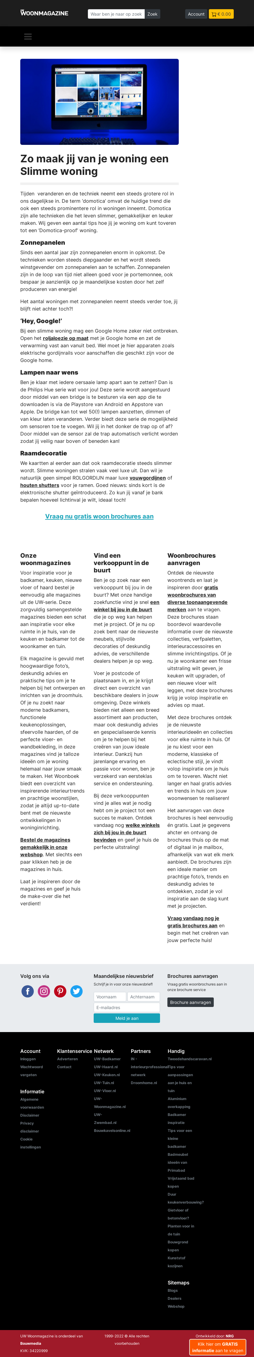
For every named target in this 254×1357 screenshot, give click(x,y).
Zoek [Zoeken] (152, 14)
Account (196, 14)
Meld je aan (127, 1018)
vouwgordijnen (148, 478)
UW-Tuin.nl (104, 1082)
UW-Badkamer (107, 1059)
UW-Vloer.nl (105, 1090)
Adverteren (67, 1059)
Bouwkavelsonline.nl (112, 1130)
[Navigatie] (28, 36)
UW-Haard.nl (106, 1067)
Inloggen (28, 1059)
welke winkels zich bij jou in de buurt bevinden (127, 832)
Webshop (176, 1306)
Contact (64, 1067)
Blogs (173, 1290)
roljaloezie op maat (65, 338)
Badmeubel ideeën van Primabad (178, 1162)
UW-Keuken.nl (107, 1074)
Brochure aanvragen (190, 1002)
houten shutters (39, 485)
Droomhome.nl (144, 1082)
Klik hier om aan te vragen (217, 1347)
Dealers (175, 1298)
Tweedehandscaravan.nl (190, 1059)
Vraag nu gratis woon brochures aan (99, 516)
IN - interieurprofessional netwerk (149, 1067)
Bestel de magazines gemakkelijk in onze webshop (45, 847)
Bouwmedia (30, 1343)
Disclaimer (29, 1115)
